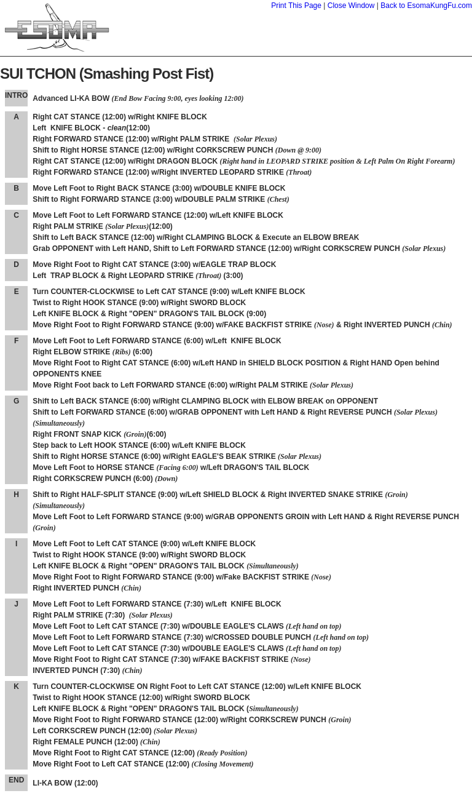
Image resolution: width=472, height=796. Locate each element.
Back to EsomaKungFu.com (426, 5)
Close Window (351, 5)
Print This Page (296, 5)
